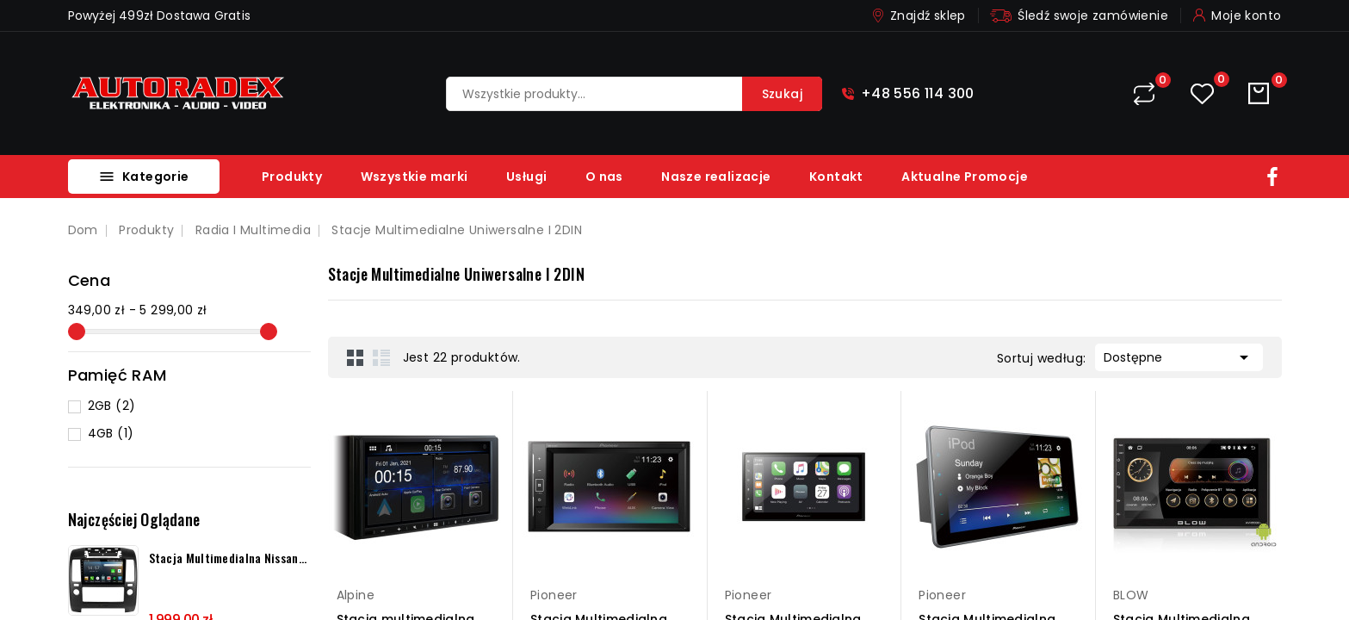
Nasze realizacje (715, 176)
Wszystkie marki (414, 176)
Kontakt (836, 176)
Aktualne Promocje (964, 176)
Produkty (292, 176)
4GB (111, 433)
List (381, 357)
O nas (604, 176)
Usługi (526, 176)
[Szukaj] (634, 94)
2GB (112, 405)
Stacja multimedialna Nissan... (228, 558)
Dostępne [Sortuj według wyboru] (1179, 356)
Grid (355, 357)
